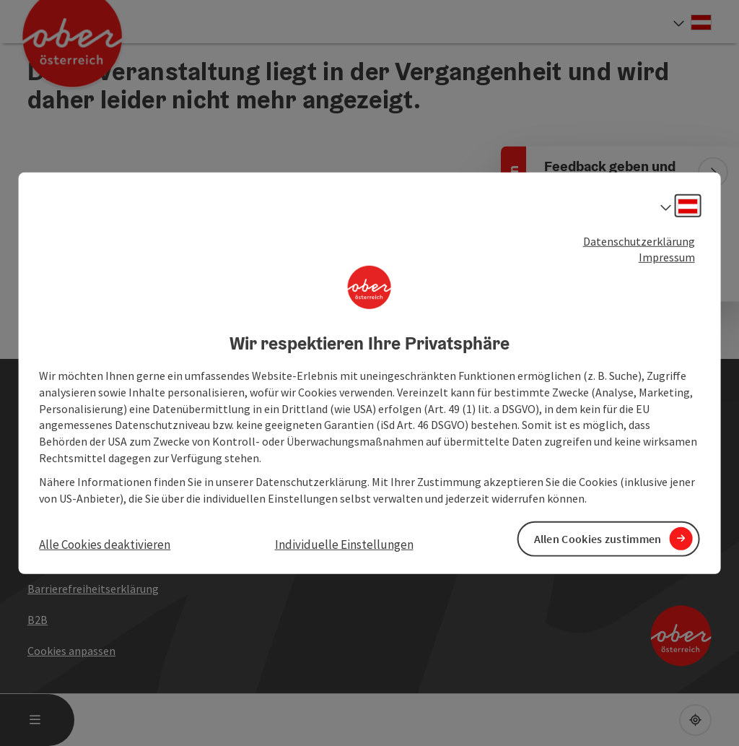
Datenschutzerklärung (639, 240)
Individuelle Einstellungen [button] (344, 544)
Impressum (667, 257)
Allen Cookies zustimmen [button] (598, 539)
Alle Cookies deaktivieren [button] (104, 544)
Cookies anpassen (71, 650)
